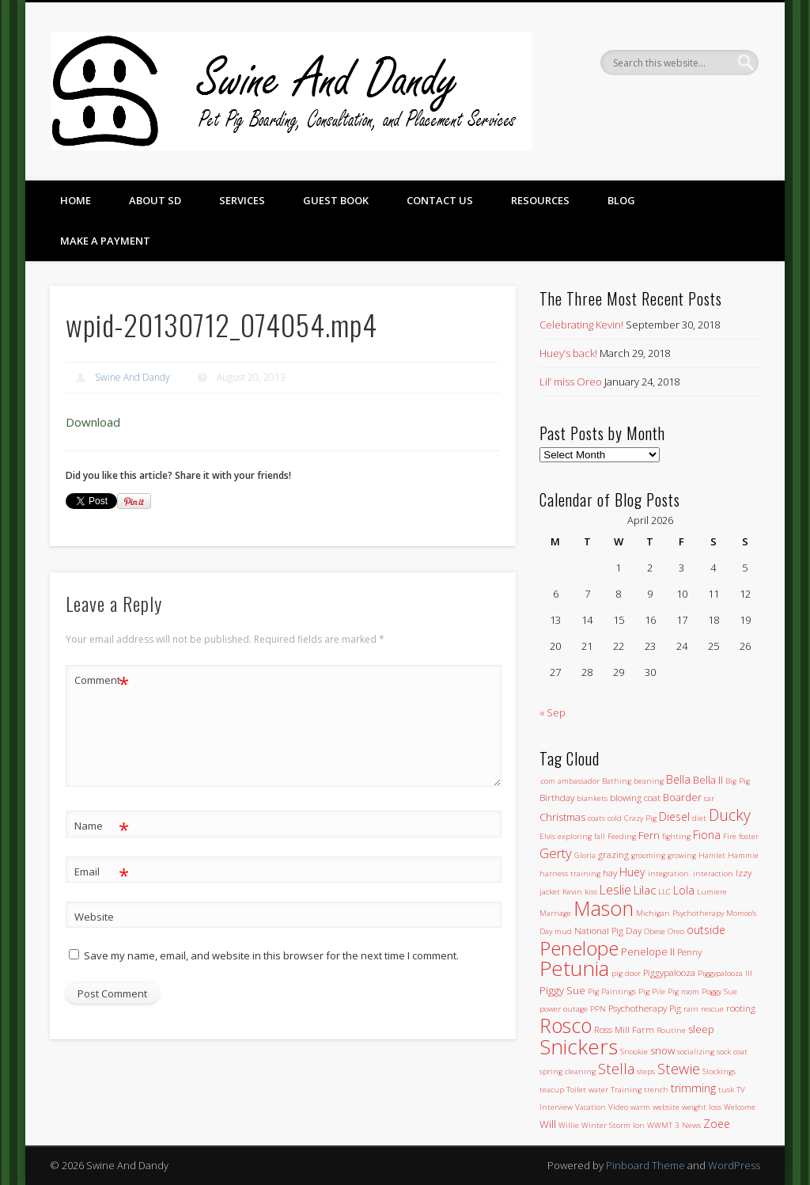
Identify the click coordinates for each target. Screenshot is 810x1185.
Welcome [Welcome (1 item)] (739, 1107)
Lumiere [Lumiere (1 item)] (712, 892)
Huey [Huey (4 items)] (632, 871)
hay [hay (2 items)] (610, 872)
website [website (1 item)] (666, 1107)
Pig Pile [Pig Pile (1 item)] (651, 991)
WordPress (734, 1165)
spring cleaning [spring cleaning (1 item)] (567, 1071)
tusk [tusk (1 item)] (726, 1089)
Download (93, 422)
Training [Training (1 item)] (626, 1089)
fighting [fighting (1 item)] (676, 836)
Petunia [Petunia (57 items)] (574, 968)
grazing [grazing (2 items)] (613, 854)
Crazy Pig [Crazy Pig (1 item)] (640, 818)
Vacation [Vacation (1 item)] (590, 1107)
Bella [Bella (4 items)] (678, 779)
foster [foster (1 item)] (749, 836)
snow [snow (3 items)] (662, 1050)
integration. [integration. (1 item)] (669, 873)
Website (94, 917)
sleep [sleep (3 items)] (701, 1029)
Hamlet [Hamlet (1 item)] (711, 855)
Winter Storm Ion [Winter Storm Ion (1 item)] (613, 1125)
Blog (621, 200)
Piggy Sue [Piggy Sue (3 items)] (562, 990)
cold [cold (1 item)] (615, 818)
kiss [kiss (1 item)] (591, 892)
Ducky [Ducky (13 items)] (730, 815)
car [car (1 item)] (709, 798)
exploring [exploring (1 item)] (575, 836)
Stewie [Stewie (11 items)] (678, 1068)
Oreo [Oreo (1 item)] (676, 931)
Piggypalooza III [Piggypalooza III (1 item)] (725, 973)
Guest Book (336, 200)
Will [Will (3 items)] (547, 1124)
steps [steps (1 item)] (646, 1071)
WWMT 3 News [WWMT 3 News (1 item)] (674, 1125)
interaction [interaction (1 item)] (713, 873)
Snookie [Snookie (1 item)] (634, 1051)
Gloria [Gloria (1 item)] (585, 855)
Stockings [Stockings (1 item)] (719, 1071)
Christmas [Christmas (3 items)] (562, 817)
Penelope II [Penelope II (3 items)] (648, 951)
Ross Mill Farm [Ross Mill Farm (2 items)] (624, 1029)
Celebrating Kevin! (581, 324)
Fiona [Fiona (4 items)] (707, 834)
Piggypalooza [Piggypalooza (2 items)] (669, 972)
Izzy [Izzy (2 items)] (743, 872)
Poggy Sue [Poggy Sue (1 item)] (719, 991)
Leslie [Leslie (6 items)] (615, 889)
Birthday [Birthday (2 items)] (556, 797)
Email (101, 872)
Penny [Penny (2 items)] (689, 951)
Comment (101, 680)
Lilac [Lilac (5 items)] (645, 890)
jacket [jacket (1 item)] (549, 892)
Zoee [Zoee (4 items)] (716, 1123)
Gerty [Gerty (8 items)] (555, 853)
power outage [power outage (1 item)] (563, 1009)
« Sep (552, 712)
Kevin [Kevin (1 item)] (572, 892)
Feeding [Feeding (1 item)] (622, 836)
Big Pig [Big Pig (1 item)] (737, 781)
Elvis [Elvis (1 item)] (547, 836)
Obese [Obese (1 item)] (654, 931)
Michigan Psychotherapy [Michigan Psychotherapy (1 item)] (680, 913)
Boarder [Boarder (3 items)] (682, 797)
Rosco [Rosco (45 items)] (565, 1025)
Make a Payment (105, 241)
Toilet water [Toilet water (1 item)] (587, 1089)
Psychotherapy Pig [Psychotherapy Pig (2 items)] (644, 1007)
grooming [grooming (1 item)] (648, 855)
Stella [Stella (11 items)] (616, 1068)
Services (242, 200)
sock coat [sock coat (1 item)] (732, 1051)
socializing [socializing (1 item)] (695, 1051)
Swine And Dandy (132, 377)
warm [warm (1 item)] (640, 1107)
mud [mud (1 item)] (563, 931)
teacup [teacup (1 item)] (551, 1089)
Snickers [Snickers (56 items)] (578, 1046)
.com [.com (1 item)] (547, 781)
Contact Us (440, 200)
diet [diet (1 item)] (699, 818)
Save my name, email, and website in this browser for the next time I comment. (271, 955)
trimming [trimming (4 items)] (693, 1088)
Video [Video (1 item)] (618, 1107)
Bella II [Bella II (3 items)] (708, 780)
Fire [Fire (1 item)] (729, 836)
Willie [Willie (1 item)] (568, 1125)
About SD (155, 200)
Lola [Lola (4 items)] (684, 890)
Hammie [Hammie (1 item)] (743, 855)
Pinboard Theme (645, 1165)
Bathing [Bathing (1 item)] (616, 781)
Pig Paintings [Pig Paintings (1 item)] (612, 991)
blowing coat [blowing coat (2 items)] (635, 797)
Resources (540, 200)
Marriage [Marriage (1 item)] (555, 913)
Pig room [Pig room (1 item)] (683, 991)
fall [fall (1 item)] (599, 836)
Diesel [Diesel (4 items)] (674, 816)
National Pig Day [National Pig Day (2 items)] (608, 930)
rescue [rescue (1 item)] (712, 1009)
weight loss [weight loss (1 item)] (701, 1107)
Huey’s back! (568, 353)
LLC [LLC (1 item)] (664, 892)
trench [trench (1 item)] (656, 1089)
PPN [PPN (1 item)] (598, 1009)
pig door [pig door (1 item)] (626, 973)
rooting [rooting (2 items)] (740, 1007)
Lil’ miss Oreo (570, 381)
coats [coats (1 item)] (596, 818)
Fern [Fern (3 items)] (649, 835)
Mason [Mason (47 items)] (603, 907)
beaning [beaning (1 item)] (649, 781)
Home (75, 200)
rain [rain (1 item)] (690, 1009)
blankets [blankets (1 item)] (592, 798)
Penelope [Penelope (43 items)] (579, 948)
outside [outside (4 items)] (706, 929)
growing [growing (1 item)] (682, 855)
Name (101, 826)
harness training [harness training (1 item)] (569, 873)
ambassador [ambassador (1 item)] (579, 781)
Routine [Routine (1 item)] (671, 1030)
